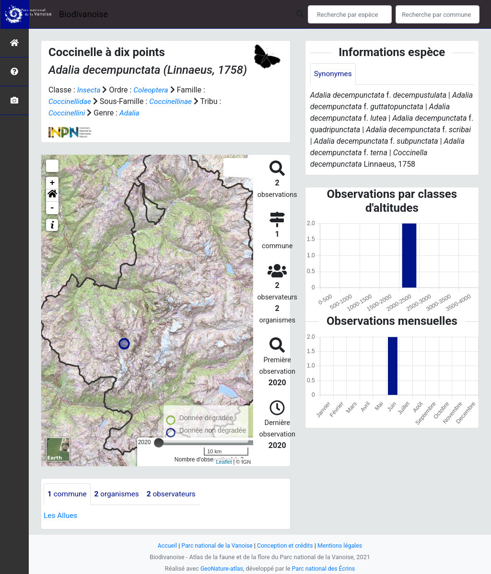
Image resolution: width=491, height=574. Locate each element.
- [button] (52, 208)
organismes (119, 494)
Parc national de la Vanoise (215, 545)
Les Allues (61, 515)
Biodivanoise (83, 14)
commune (67, 494)
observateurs (175, 494)
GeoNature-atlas (220, 568)
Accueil (164, 545)
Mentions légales (342, 545)
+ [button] (52, 183)
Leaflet (224, 462)
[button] (52, 195)
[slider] (159, 443)
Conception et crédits (286, 545)
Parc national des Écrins (324, 568)
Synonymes (333, 74)
